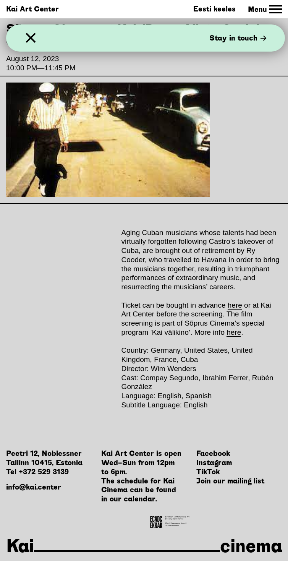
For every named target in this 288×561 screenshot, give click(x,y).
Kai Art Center (32, 9)
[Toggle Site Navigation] (265, 9)
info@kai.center (33, 487)
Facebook (213, 453)
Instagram (214, 462)
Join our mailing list (230, 481)
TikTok (208, 471)
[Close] (30, 38)
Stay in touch (238, 38)
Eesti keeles (214, 9)
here (235, 305)
